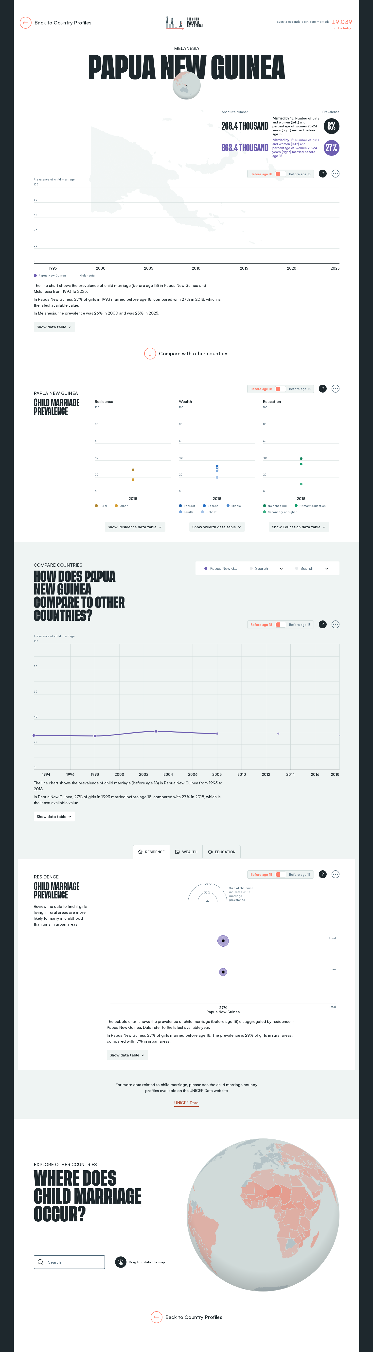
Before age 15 (300, 174)
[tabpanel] (186, 964)
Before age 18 (261, 174)
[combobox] (221, 568)
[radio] (261, 174)
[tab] (151, 851)
